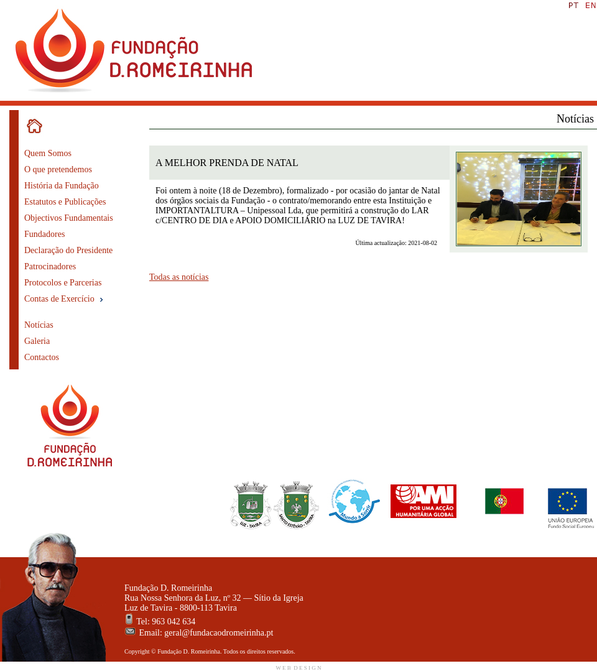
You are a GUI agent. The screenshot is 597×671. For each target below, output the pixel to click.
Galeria (37, 341)
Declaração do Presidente (68, 250)
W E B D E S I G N (298, 668)
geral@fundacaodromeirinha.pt (218, 632)
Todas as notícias (178, 277)
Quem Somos (48, 153)
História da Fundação (61, 185)
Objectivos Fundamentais (68, 218)
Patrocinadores (50, 266)
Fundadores (44, 234)
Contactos (41, 357)
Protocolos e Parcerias (62, 282)
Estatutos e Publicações (65, 201)
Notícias (38, 325)
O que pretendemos (58, 169)
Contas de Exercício (64, 299)
